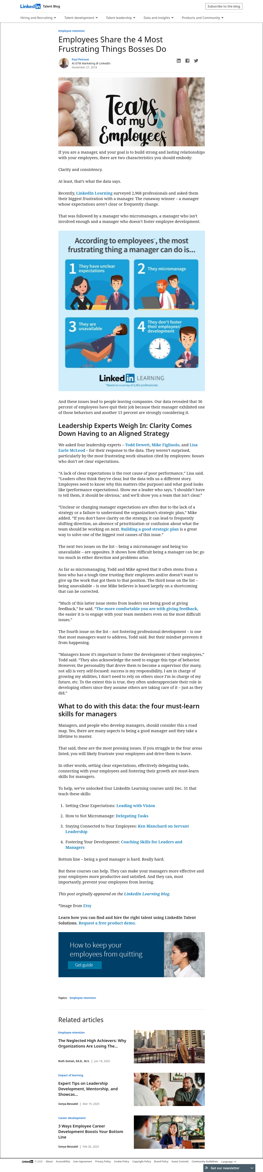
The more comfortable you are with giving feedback (146, 608)
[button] (179, 61)
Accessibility (63, 1161)
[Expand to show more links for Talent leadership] (134, 18)
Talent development (79, 18)
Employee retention (71, 31)
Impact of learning (70, 1075)
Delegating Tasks (132, 815)
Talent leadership (119, 18)
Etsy (87, 905)
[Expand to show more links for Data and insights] (172, 18)
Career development (72, 1118)
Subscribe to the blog (224, 6)
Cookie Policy (121, 1161)
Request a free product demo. (107, 923)
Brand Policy (161, 1161)
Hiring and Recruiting (36, 18)
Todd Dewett (137, 444)
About (49, 1161)
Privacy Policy (103, 1161)
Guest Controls (180, 1161)
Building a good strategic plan (150, 529)
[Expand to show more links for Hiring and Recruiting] (54, 18)
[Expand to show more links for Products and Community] (222, 18)
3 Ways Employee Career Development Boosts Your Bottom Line (90, 1131)
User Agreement (82, 1161)
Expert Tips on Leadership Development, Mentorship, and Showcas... (88, 1089)
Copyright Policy (141, 1161)
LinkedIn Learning (94, 193)
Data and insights (157, 18)
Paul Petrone (80, 59)
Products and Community (201, 18)
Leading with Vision (135, 805)
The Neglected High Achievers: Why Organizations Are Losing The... (92, 1043)
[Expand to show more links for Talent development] (96, 18)
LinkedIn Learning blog (146, 893)
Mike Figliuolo (165, 444)
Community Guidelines (205, 1161)
